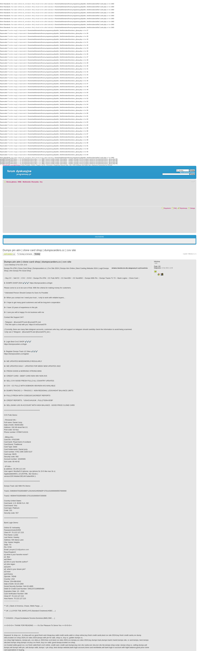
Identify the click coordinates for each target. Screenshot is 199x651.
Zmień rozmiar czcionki (193, 181)
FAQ (175, 208)
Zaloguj (192, 208)
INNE (19, 182)
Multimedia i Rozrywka (31, 182)
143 (157, 266)
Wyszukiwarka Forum (187, 172)
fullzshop (12, 265)
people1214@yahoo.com (19, 550)
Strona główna (11, 182)
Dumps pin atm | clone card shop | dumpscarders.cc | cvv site (39, 250)
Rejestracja (183, 208)
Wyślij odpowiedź (9, 254)
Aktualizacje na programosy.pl (12, 165)
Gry (41, 182)
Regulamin (167, 208)
